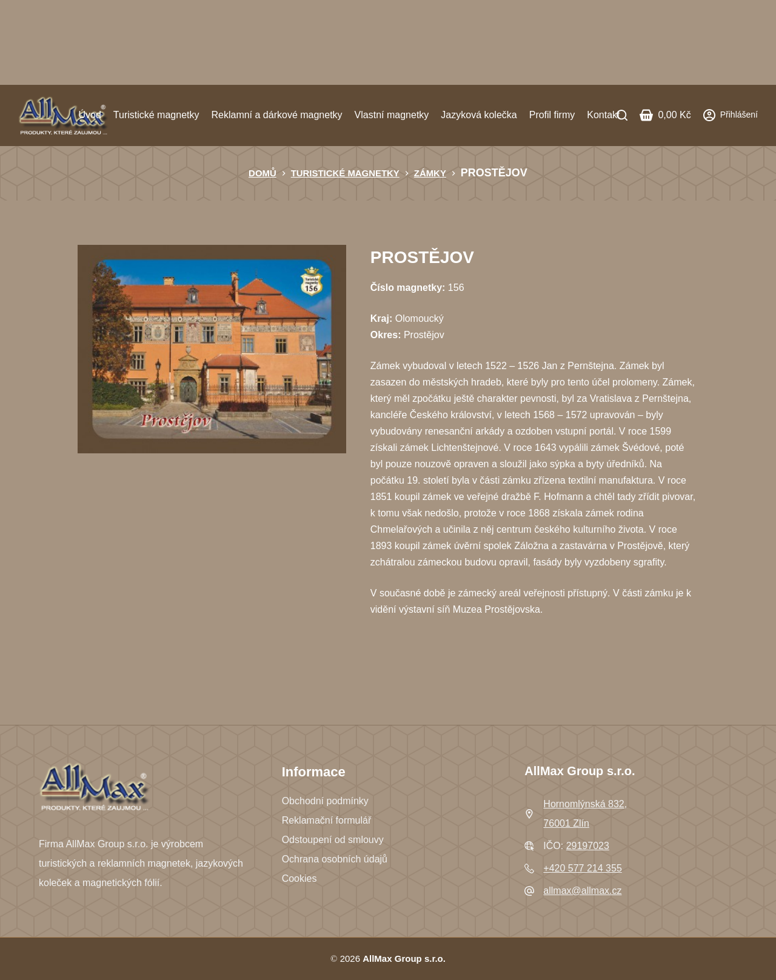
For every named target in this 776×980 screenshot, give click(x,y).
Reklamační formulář (327, 820)
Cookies (299, 878)
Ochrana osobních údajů (334, 859)
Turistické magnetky (156, 115)
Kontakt (603, 115)
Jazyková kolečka (479, 115)
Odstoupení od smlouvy (333, 840)
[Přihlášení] (730, 115)
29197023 (587, 846)
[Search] (622, 115)
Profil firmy (552, 115)
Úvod (89, 115)
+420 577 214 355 (582, 868)
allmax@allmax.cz (582, 890)
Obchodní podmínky (325, 801)
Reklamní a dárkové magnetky (276, 115)
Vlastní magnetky (392, 115)
